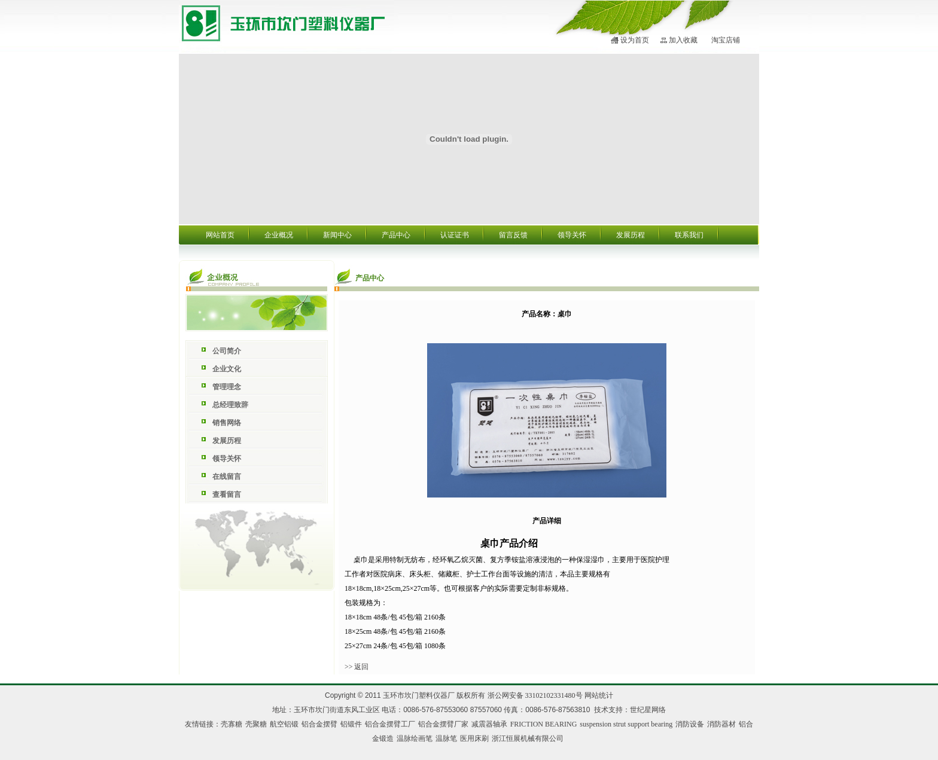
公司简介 (226, 351)
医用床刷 (474, 738)
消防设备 (689, 724)
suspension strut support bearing (626, 724)
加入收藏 (683, 40)
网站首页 (220, 235)
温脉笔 (446, 738)
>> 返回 (357, 667)
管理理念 (226, 387)
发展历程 (630, 235)
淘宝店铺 (725, 40)
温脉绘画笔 (415, 738)
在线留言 (226, 476)
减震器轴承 (489, 724)
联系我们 (689, 235)
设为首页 (634, 40)
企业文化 (226, 369)
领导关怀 (572, 235)
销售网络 (226, 423)
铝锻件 (351, 724)
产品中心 (396, 235)
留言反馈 (513, 235)
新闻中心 (337, 235)
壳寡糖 (231, 724)
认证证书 (454, 235)
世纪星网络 (648, 710)
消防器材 (721, 724)
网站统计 (598, 695)
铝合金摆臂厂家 (443, 724)
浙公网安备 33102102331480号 (535, 695)
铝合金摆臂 (319, 724)
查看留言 (226, 494)
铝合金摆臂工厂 (390, 724)
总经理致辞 (230, 405)
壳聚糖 (256, 724)
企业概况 (278, 235)
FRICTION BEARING (543, 724)
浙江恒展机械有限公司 (528, 738)
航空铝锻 (284, 724)
